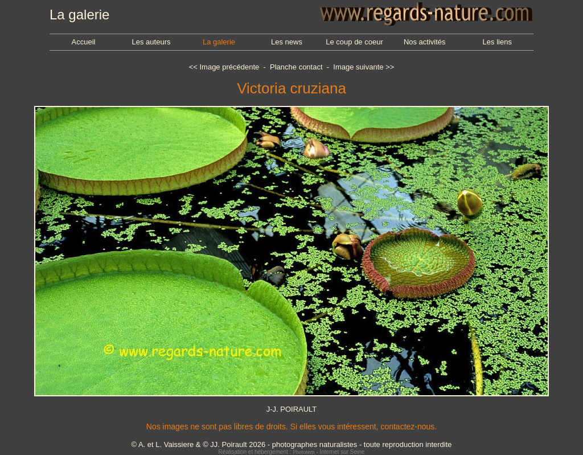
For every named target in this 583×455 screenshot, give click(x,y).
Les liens (497, 42)
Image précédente (229, 67)
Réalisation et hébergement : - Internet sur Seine (292, 452)
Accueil (84, 42)
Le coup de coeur (354, 42)
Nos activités (425, 42)
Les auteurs (151, 42)
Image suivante (358, 67)
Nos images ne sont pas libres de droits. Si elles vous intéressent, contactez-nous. (291, 426)
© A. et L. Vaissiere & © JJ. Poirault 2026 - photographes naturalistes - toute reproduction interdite (291, 444)
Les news (286, 42)
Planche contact (296, 67)
